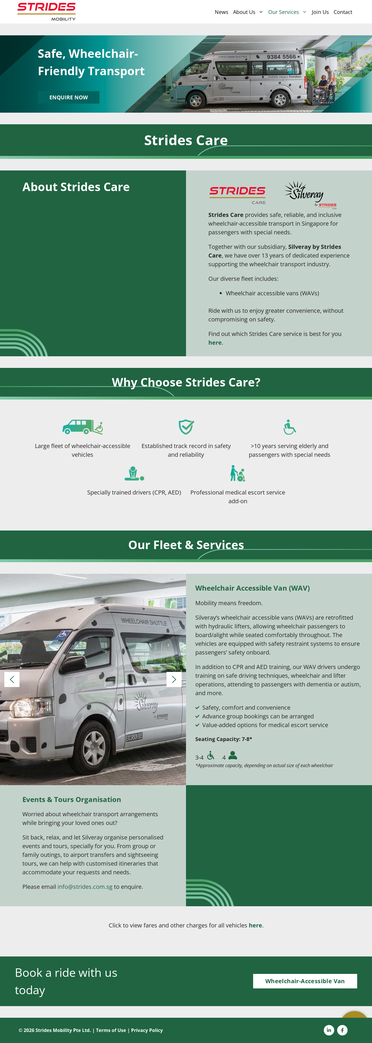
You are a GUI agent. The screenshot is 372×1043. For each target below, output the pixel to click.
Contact (343, 11)
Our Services (289, 12)
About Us (249, 12)
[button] (11, 679)
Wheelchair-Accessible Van (305, 981)
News (221, 11)
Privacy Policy (147, 1030)
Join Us (320, 11)
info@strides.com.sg (85, 887)
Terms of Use (111, 1030)
